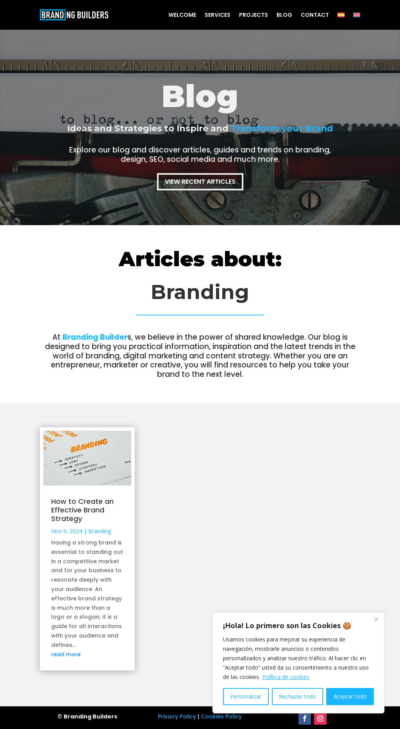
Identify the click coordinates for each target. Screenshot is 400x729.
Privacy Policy (177, 716)
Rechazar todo (297, 696)
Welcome (182, 15)
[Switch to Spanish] (341, 15)
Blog (284, 15)
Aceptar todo (350, 696)
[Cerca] (376, 619)
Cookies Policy (221, 716)
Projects (253, 15)
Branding (99, 531)
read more (66, 654)
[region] (298, 663)
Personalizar (245, 696)
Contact (315, 15)
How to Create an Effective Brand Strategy (82, 509)
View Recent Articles (200, 181)
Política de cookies (285, 677)
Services (217, 15)
